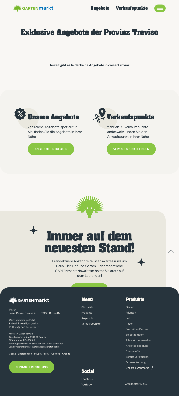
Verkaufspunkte (132, 8)
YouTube (86, 384)
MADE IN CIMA (140, 384)
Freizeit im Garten (137, 329)
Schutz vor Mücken (137, 357)
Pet (128, 318)
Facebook (87, 379)
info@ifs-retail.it (28, 322)
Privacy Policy (41, 352)
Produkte (86, 312)
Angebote (99, 8)
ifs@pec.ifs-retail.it (27, 325)
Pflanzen (131, 312)
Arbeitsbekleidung (137, 346)
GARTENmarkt (32, 8)
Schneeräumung (136, 362)
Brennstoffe (133, 351)
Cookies (55, 352)
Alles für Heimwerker (138, 340)
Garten (130, 307)
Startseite (87, 307)
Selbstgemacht (135, 334)
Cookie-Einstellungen (20, 352)
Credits (66, 352)
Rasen (129, 323)
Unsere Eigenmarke (137, 368)
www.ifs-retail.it (25, 318)
